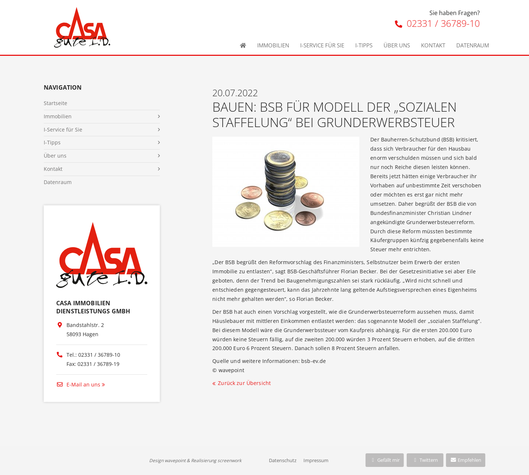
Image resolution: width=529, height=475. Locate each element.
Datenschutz (282, 460)
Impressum (315, 460)
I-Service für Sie (322, 45)
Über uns (397, 45)
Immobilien (273, 45)
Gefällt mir (385, 460)
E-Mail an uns (78, 384)
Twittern (425, 460)
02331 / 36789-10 (437, 23)
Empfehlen (465, 460)
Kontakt (433, 45)
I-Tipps (364, 45)
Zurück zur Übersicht (244, 382)
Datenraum (472, 45)
